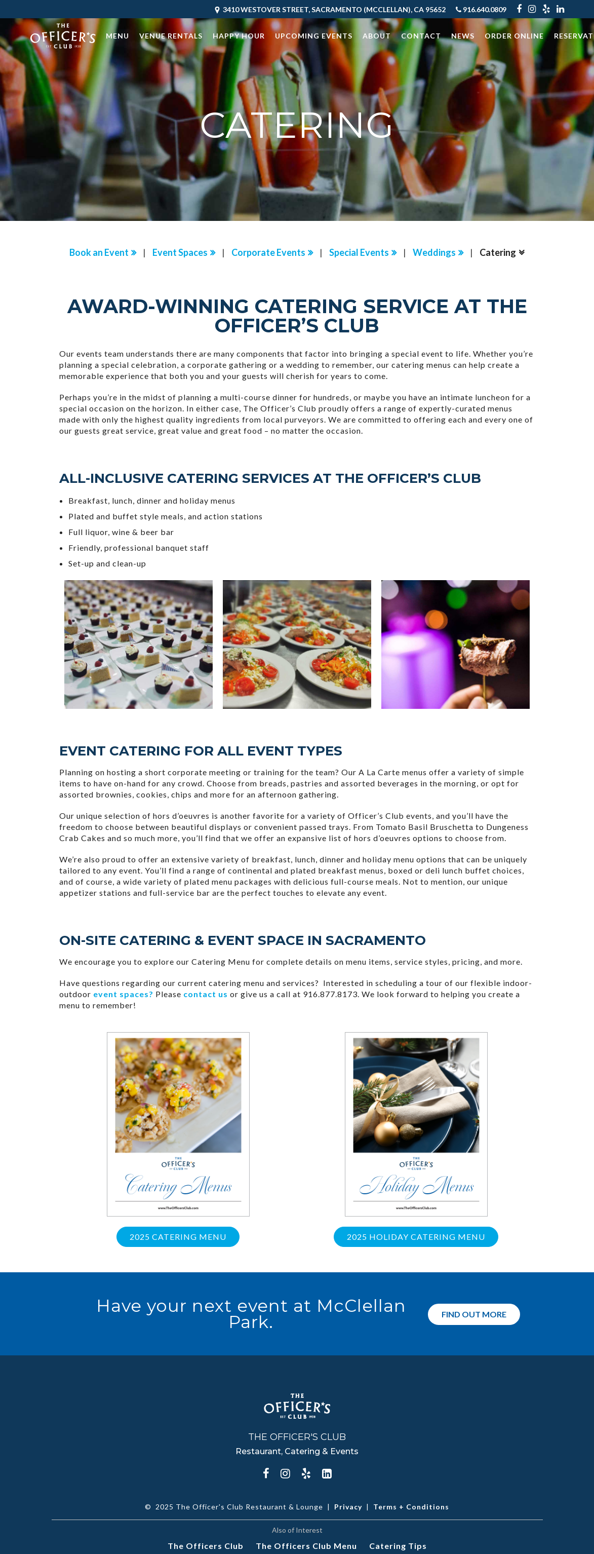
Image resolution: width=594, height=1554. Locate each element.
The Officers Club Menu (306, 1545)
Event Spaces (180, 252)
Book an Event (99, 252)
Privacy (348, 1506)
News (462, 35)
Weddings (434, 252)
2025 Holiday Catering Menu (416, 1236)
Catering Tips (398, 1545)
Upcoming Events (313, 35)
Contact (421, 35)
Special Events (359, 252)
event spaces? (123, 994)
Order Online (514, 35)
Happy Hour (239, 35)
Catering (498, 252)
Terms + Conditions (411, 1506)
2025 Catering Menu (178, 1236)
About (377, 35)
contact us (205, 994)
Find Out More (474, 1313)
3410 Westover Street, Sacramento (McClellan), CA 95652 (329, 9)
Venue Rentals (171, 35)
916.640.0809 (481, 9)
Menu (117, 35)
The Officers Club (206, 1545)
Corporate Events (268, 252)
